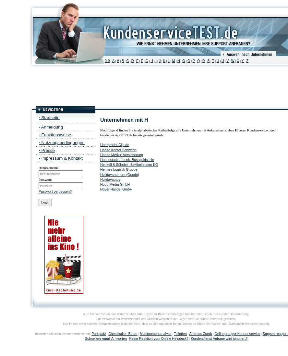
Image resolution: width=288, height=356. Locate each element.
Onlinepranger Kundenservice (237, 334)
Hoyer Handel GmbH (116, 189)
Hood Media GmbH (115, 184)
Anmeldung (51, 127)
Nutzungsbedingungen (62, 142)
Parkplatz (98, 334)
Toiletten (180, 334)
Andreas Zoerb (200, 334)
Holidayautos (110, 179)
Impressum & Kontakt (61, 158)
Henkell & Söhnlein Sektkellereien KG (129, 164)
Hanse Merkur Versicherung (121, 155)
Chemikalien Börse (122, 334)
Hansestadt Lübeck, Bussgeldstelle (127, 160)
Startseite (49, 117)
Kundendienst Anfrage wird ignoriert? (219, 338)
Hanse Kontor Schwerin (118, 150)
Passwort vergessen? (55, 191)
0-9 (107, 61)
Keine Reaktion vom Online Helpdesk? (158, 338)
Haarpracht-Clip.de (114, 145)
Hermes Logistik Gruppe (119, 169)
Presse (47, 150)
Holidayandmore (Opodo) (119, 175)
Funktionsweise (55, 134)
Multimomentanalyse (156, 334)
